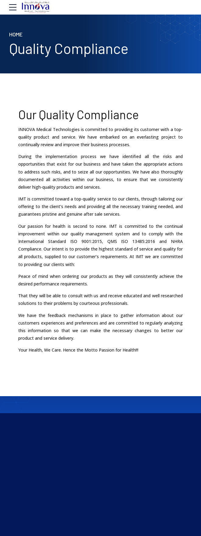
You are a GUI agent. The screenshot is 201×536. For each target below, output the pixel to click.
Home (16, 34)
